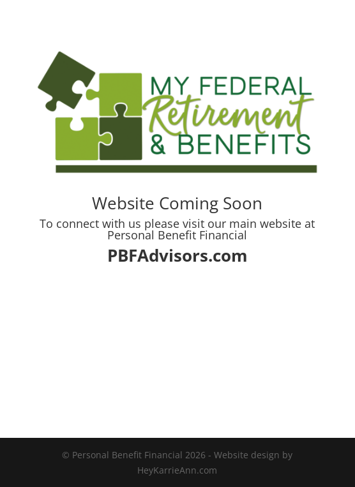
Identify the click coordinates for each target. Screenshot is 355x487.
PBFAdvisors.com (177, 255)
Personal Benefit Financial (177, 235)
